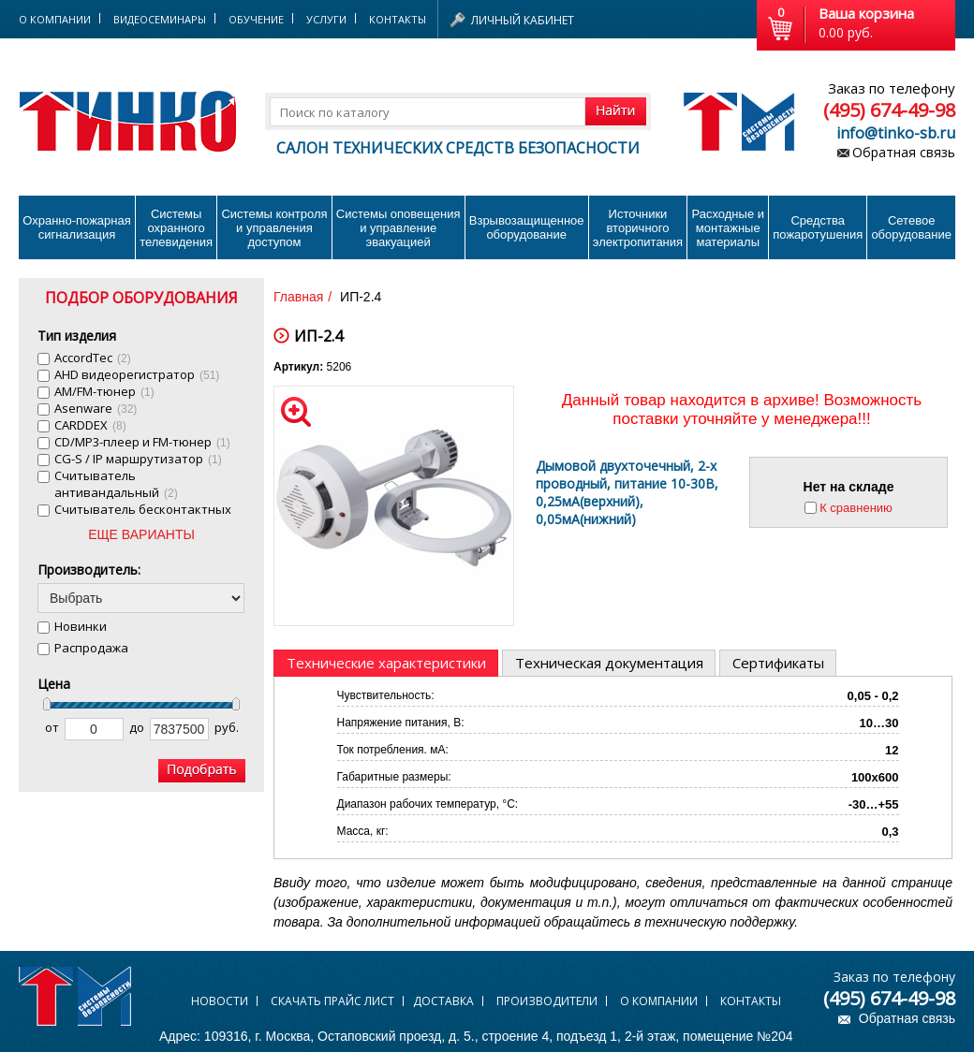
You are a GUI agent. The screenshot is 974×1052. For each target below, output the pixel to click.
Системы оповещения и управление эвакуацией (398, 228)
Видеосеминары (159, 19)
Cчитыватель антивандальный (116, 484)
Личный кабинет (522, 20)
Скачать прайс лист (332, 1001)
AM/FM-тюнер (104, 391)
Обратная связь (903, 152)
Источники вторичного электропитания (638, 228)
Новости (219, 1001)
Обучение (256, 19)
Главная (298, 296)
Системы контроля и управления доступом (274, 228)
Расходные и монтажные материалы (728, 228)
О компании (659, 1001)
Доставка (443, 1001)
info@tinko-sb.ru (895, 133)
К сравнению (856, 508)
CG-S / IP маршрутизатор (138, 458)
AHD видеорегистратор (136, 374)
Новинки (80, 626)
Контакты (397, 19)
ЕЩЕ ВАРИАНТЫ (141, 534)
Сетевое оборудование (911, 227)
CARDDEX (90, 424)
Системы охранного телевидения (176, 228)
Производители (547, 1001)
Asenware (95, 408)
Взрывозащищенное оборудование (526, 227)
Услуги (326, 19)
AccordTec (92, 357)
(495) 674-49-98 (889, 110)
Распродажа (91, 647)
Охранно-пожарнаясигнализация (76, 227)
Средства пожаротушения (818, 227)
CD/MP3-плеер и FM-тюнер (142, 441)
